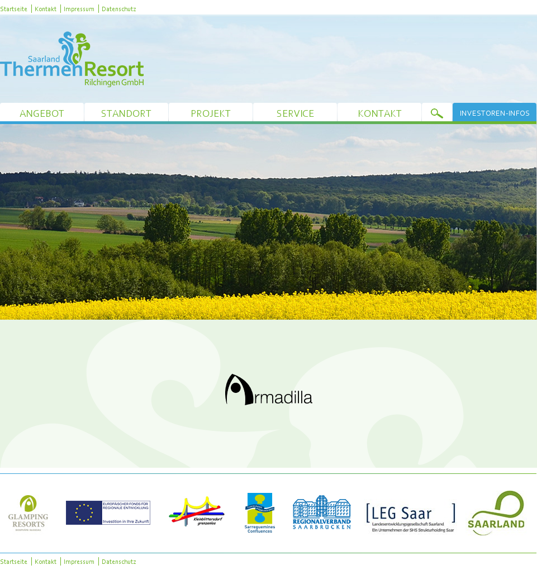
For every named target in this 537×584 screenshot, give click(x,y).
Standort (126, 113)
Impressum (79, 8)
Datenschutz (119, 8)
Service (295, 113)
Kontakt (45, 8)
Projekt (211, 113)
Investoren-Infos (495, 112)
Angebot (42, 113)
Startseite (13, 8)
